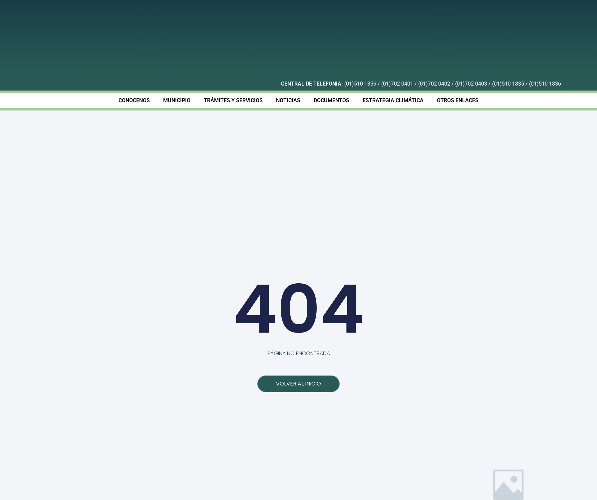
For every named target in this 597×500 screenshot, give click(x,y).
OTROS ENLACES (457, 100)
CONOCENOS (134, 100)
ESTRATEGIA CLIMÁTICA (393, 100)
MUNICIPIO (176, 100)
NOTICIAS (288, 100)
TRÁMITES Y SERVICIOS (233, 100)
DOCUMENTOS (331, 100)
